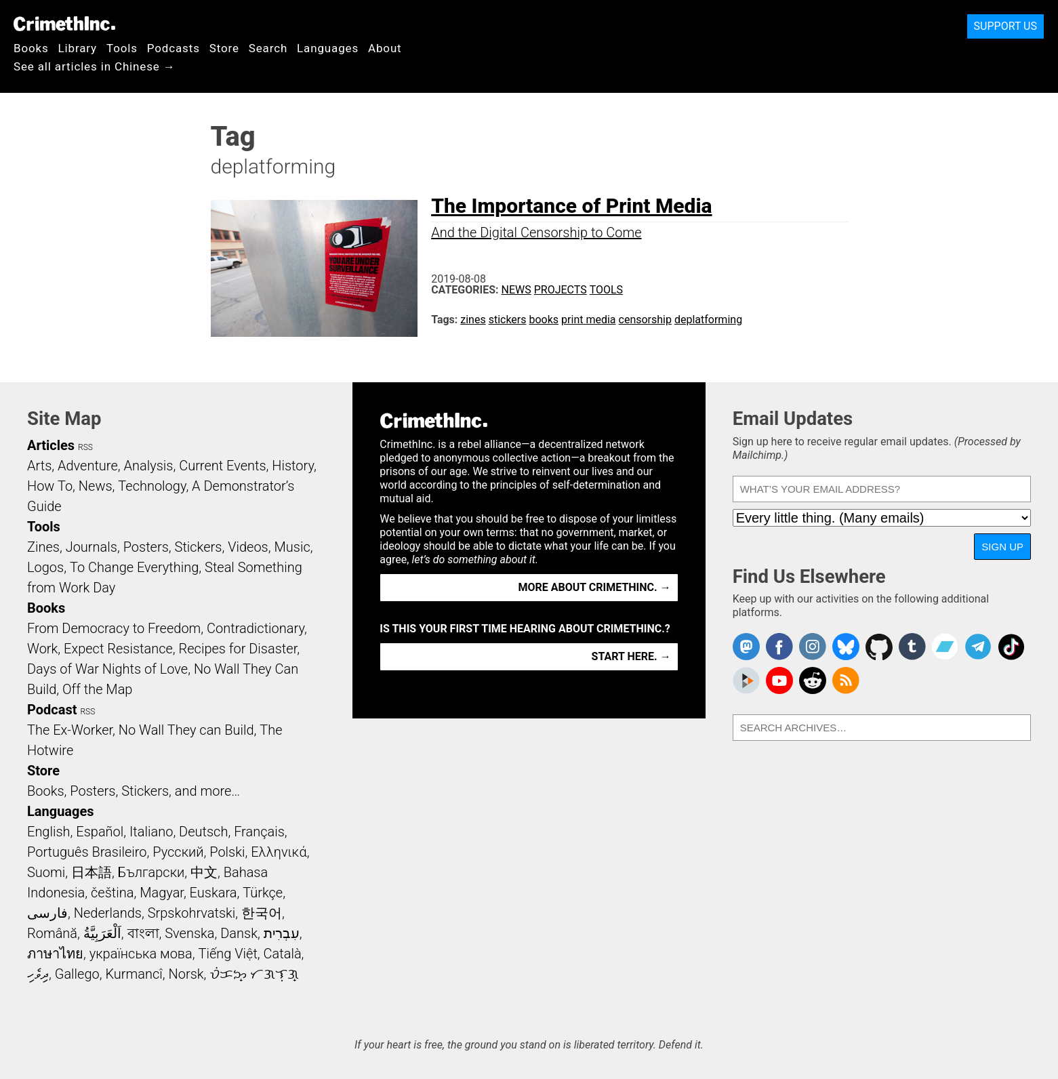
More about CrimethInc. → (594, 587)
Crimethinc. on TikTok (1011, 646)
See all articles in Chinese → (95, 66)
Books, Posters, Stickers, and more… (133, 791)
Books (31, 48)
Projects (560, 289)
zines (472, 319)
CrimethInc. (64, 24)
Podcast (52, 709)
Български (151, 872)
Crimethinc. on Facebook (779, 646)
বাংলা (143, 933)
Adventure (88, 465)
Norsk (186, 974)
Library (77, 48)
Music (292, 547)
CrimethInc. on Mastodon (746, 646)
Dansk (239, 933)
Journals (91, 547)
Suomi (46, 872)
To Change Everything (134, 567)
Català (283, 953)
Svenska (189, 933)
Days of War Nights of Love (107, 669)
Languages (328, 48)
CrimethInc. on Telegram (978, 646)
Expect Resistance (118, 648)
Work (42, 648)
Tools (122, 48)
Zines (43, 547)
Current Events (222, 465)
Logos (45, 567)
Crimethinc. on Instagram (812, 646)
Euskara (213, 892)
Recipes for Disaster (238, 648)
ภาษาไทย (55, 953)
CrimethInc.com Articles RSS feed (845, 680)
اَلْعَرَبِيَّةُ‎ (102, 933)
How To (50, 486)
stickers (508, 319)
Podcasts (173, 48)
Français (259, 831)
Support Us (1005, 26)
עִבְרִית (282, 933)
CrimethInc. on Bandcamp (944, 646)
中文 (204, 872)
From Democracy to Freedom (114, 628)
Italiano (151, 831)
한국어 (261, 913)
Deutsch (203, 831)
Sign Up (1002, 546)
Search (268, 48)
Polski (227, 852)
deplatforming (708, 319)
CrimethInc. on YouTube (779, 680)
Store (224, 48)
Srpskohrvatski (192, 913)
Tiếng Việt (227, 953)
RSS (85, 447)
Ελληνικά (278, 852)
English (48, 831)
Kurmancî (133, 974)
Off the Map (97, 689)
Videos (248, 547)
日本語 (91, 872)
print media (588, 319)
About (385, 48)
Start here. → (631, 656)
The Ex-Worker (70, 730)
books (544, 319)
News (516, 289)
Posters (146, 547)
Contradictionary (255, 628)
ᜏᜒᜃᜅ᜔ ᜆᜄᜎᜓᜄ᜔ (254, 974)
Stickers (198, 547)
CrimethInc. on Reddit (812, 680)
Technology (152, 486)
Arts (39, 465)
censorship (645, 319)
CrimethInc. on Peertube (746, 680)
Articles (51, 445)
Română (52, 933)
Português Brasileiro (86, 852)
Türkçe (263, 892)
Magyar (162, 892)
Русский (177, 852)
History (293, 465)
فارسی (47, 913)
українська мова (140, 953)
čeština (112, 892)
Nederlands (108, 913)
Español (99, 831)
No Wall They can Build (186, 730)
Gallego (77, 974)
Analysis (148, 465)
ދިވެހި (38, 974)
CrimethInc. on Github (879, 646)
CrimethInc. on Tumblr (912, 646)
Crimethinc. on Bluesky (845, 646)
